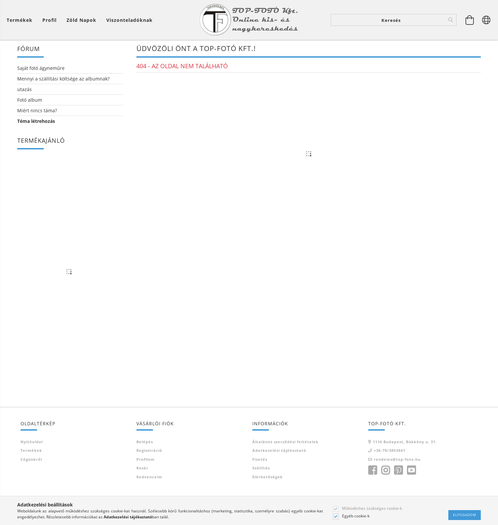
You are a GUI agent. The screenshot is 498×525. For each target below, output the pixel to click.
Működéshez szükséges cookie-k (372, 508)
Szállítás (261, 468)
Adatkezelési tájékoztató (279, 450)
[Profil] (49, 20)
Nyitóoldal (32, 442)
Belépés (144, 442)
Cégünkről (31, 459)
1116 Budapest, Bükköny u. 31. (405, 442)
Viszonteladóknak (129, 20)
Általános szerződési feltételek (285, 442)
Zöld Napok (81, 20)
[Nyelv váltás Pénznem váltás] (486, 20)
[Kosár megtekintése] (21, 20)
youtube (411, 471)
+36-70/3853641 (389, 450)
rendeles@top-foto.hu (397, 459)
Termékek (31, 450)
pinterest (398, 471)
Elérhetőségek (267, 477)
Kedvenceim (149, 477)
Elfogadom (464, 514)
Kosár (142, 468)
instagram (385, 471)
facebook (372, 471)
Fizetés (259, 459)
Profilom (145, 459)
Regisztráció (149, 450)
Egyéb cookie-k (356, 516)
